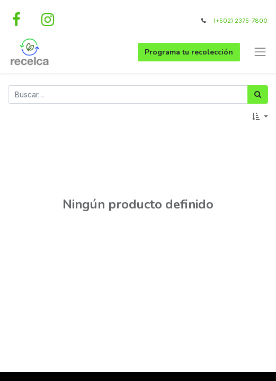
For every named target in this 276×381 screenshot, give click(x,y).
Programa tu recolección (189, 52)
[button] (260, 116)
